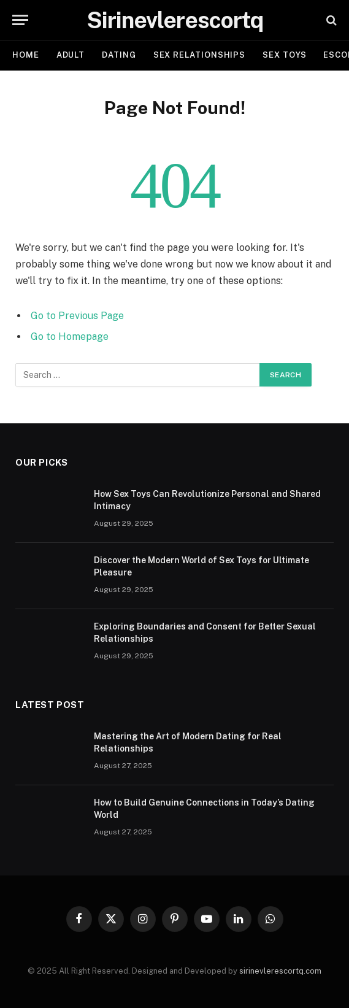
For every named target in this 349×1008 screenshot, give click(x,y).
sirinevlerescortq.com (280, 970)
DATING (119, 55)
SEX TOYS (284, 55)
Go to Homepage (70, 336)
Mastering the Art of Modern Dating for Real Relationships (188, 742)
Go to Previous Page (77, 315)
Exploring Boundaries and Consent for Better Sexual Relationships (205, 632)
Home (25, 55)
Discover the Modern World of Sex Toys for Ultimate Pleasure (201, 566)
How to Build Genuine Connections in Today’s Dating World (204, 809)
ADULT (70, 55)
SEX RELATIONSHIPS (199, 55)
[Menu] (20, 20)
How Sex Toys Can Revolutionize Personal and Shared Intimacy (207, 500)
